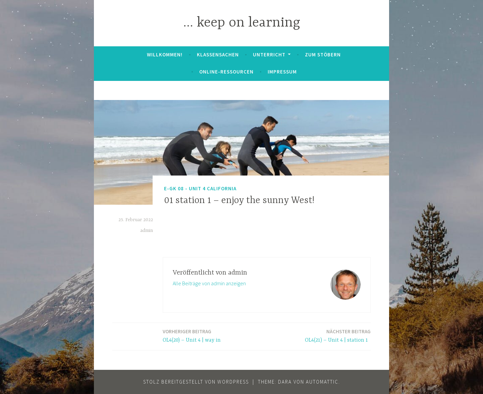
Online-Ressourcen (226, 71)
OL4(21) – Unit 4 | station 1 (338, 335)
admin (146, 230)
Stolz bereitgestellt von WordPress (196, 382)
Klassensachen (218, 54)
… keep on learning (241, 23)
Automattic (322, 382)
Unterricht (269, 54)
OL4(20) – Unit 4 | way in (192, 335)
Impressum (282, 71)
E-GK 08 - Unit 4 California (200, 188)
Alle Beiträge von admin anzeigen (209, 283)
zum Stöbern (323, 54)
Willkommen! (164, 54)
